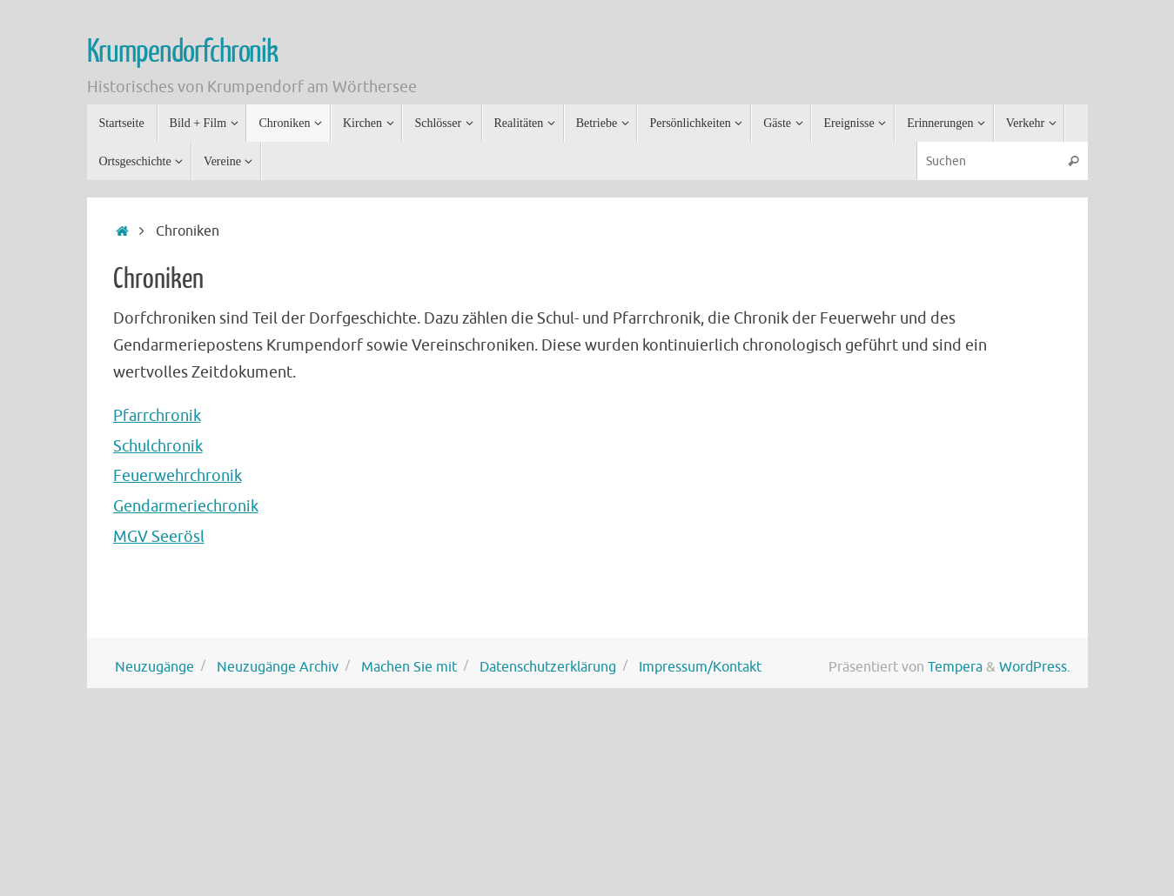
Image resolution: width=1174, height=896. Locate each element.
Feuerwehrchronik (177, 475)
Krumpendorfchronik (182, 52)
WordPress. (1034, 667)
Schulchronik (158, 446)
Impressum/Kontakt (700, 667)
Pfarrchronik (157, 415)
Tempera (955, 667)
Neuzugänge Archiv (278, 667)
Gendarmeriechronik (185, 506)
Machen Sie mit (409, 667)
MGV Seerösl (159, 536)
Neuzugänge (154, 667)
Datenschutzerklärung (548, 667)
